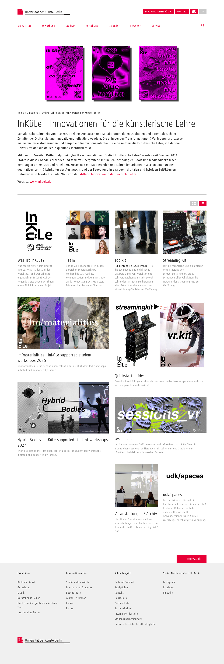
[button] (203, 25)
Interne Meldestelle (126, 613)
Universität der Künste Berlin (31, 10)
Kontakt (182, 11)
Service (156, 25)
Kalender (114, 25)
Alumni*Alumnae (76, 598)
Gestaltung (24, 587)
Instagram (169, 582)
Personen (135, 25)
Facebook (168, 587)
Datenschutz (122, 603)
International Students (79, 587)
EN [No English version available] (202, 11)
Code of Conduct (124, 582)
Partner (70, 608)
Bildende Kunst (26, 582)
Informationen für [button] (157, 11)
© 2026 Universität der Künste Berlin (36, 639)
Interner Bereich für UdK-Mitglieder (136, 624)
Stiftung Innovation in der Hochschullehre (107, 174)
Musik (21, 592)
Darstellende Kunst (29, 598)
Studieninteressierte (78, 582)
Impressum (121, 598)
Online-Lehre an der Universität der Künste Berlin (71, 112)
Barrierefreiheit (123, 608)
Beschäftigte (73, 592)
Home (21, 112)
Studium (71, 25)
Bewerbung (48, 25)
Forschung (92, 25)
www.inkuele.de (40, 182)
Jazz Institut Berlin (29, 612)
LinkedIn (168, 592)
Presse (70, 603)
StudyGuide (191, 558)
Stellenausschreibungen (128, 619)
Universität (24, 25)
